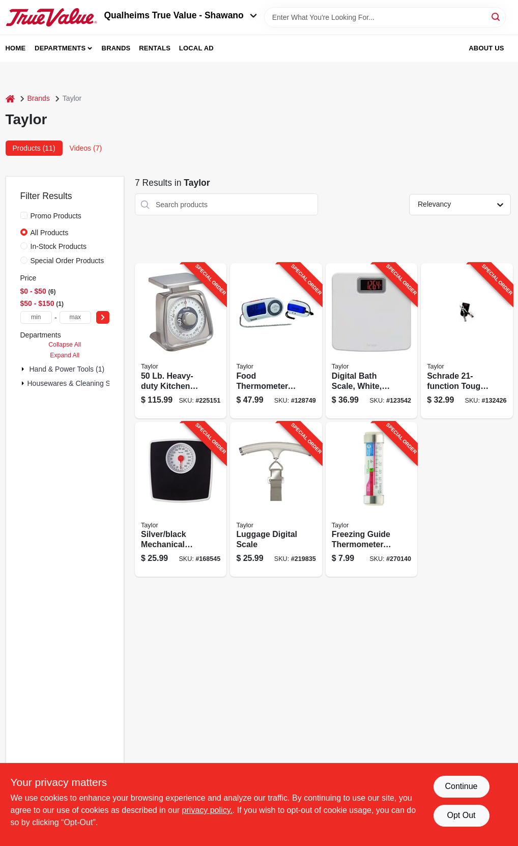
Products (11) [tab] (34, 148)
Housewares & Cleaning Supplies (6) (85, 383)
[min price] (36, 317)
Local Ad (196, 48)
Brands (116, 48)
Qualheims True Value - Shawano (180, 15)
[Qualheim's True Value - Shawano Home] (51, 17)
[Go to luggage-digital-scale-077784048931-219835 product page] (276, 499)
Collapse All (64, 344)
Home (16, 48)
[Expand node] (24, 369)
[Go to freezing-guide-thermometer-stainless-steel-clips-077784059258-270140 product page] (371, 499)
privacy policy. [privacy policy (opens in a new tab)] (207, 810)
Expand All (64, 355)
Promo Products (56, 215)
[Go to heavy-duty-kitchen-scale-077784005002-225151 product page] (180, 340)
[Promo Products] (23, 215)
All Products (50, 232)
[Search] (496, 16)
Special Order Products (67, 260)
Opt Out (461, 815)
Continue (461, 786)
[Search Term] (385, 17)
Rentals (154, 48)
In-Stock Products (59, 246)
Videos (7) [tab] (86, 148)
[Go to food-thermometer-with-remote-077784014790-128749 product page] (276, 340)
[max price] (75, 317)
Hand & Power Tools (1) (67, 369)
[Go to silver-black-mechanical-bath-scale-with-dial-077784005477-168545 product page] (180, 499)
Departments (60, 48)
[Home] (10, 98)
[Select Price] (102, 317)
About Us (486, 48)
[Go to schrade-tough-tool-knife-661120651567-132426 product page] (466, 340)
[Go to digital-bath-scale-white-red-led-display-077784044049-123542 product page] (371, 340)
